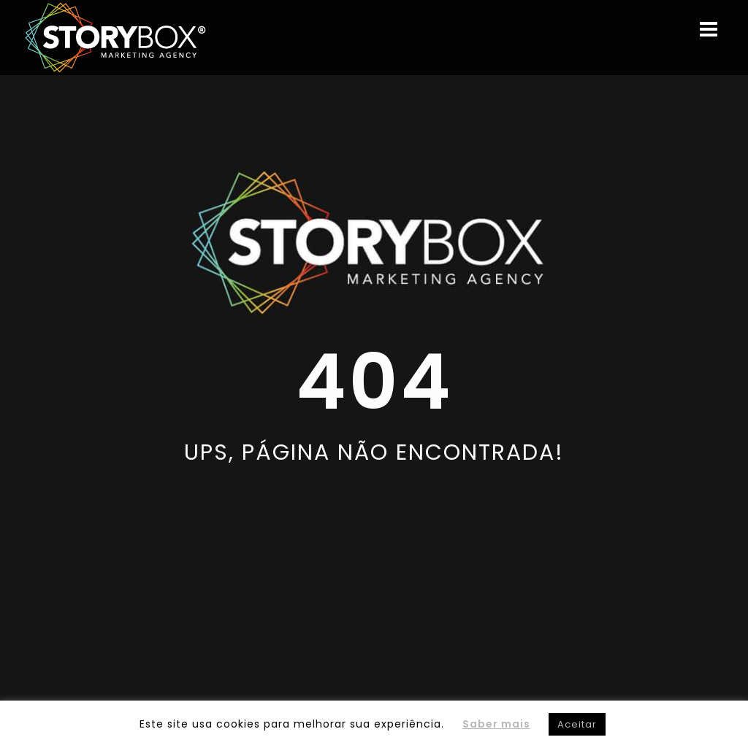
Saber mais (496, 724)
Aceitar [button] (577, 724)
